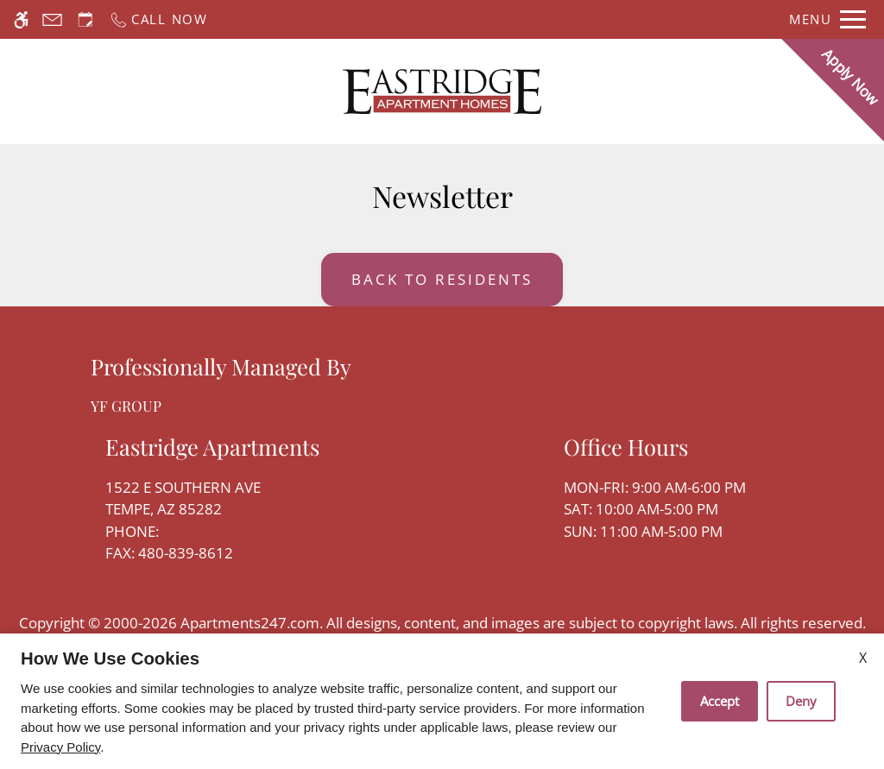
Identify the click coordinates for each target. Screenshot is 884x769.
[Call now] (158, 19)
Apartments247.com (249, 623)
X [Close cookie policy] (863, 657)
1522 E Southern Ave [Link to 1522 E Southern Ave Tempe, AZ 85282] (212, 498)
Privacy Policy (60, 747)
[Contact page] (52, 19)
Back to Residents (442, 279)
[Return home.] (442, 91)
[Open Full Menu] (827, 19)
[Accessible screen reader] (21, 19)
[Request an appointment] (85, 19)
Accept (719, 700)
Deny (801, 700)
